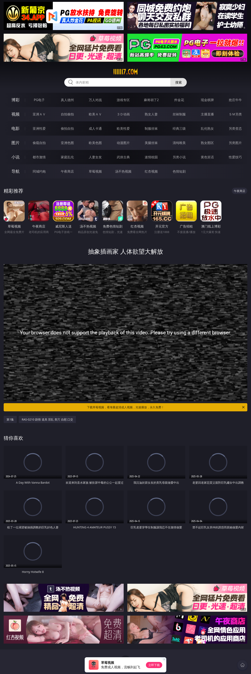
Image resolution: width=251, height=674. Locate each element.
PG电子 (39, 100)
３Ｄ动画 (123, 114)
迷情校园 (151, 157)
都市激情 (39, 157)
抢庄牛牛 (235, 100)
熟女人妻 (151, 114)
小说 (15, 157)
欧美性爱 (123, 128)
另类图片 (235, 143)
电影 (15, 128)
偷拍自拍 (67, 128)
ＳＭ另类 (235, 114)
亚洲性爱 (39, 128)
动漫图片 (123, 143)
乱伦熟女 (207, 128)
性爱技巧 (235, 157)
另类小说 (179, 157)
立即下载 (154, 665)
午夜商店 (67, 171)
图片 (15, 142)
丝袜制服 (179, 114)
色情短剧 (179, 171)
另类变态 (235, 128)
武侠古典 (123, 157)
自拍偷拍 (67, 114)
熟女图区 (207, 143)
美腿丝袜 (151, 143)
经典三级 (179, 128)
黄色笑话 (207, 157)
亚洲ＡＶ (39, 114)
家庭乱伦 (67, 157)
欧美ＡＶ (95, 114)
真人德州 (67, 100)
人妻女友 (95, 157)
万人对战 (95, 100)
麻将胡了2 (151, 100)
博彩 (15, 100)
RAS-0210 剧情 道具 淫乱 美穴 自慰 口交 (47, 419)
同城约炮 (39, 171)
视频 (15, 114)
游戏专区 (123, 100)
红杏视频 (151, 171)
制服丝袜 (151, 128)
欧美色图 (95, 143)
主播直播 (207, 114)
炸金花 (179, 100)
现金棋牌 (207, 100)
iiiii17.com (125, 72)
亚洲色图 (67, 143)
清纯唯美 (179, 143)
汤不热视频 (123, 171)
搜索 (178, 82)
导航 (15, 171)
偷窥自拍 (39, 143)
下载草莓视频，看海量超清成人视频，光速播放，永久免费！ (166, 407)
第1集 (10, 419)
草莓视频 (95, 171)
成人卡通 (95, 128)
